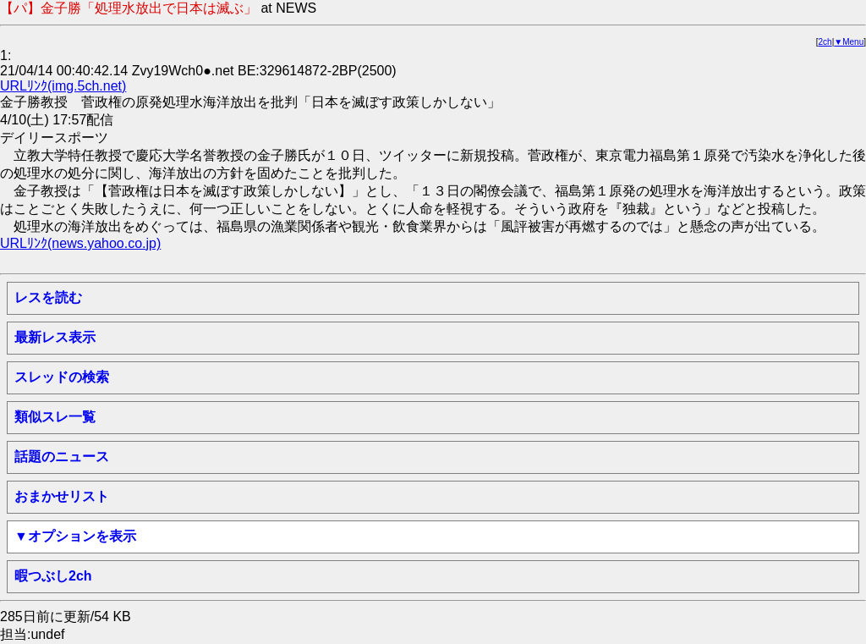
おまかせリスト (61, 496)
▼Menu (848, 42)
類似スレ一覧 (55, 417)
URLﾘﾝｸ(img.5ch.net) (63, 86)
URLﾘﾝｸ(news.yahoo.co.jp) (80, 243)
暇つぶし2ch (53, 576)
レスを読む (48, 297)
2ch (825, 42)
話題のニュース (61, 456)
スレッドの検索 (61, 377)
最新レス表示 (55, 337)
